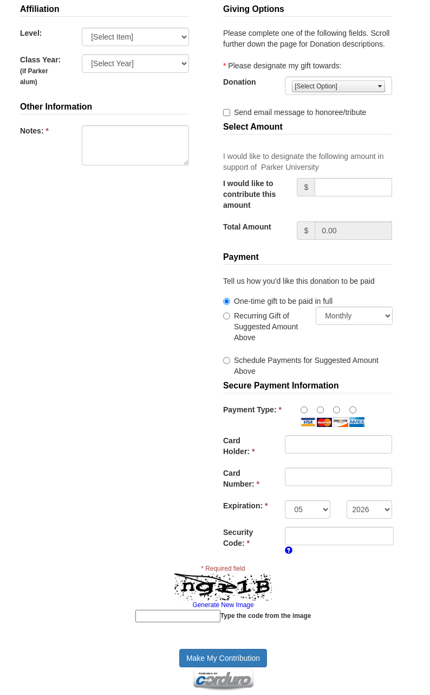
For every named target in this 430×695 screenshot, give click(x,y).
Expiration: (245, 505)
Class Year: (40, 70)
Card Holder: (239, 446)
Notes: (34, 130)
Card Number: (241, 478)
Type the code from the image (265, 616)
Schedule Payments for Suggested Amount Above (306, 365)
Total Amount (247, 226)
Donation (239, 82)
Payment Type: (252, 409)
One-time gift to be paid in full (283, 301)
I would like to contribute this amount (249, 194)
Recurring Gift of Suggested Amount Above (266, 326)
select (380, 86)
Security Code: (238, 537)
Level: (31, 33)
